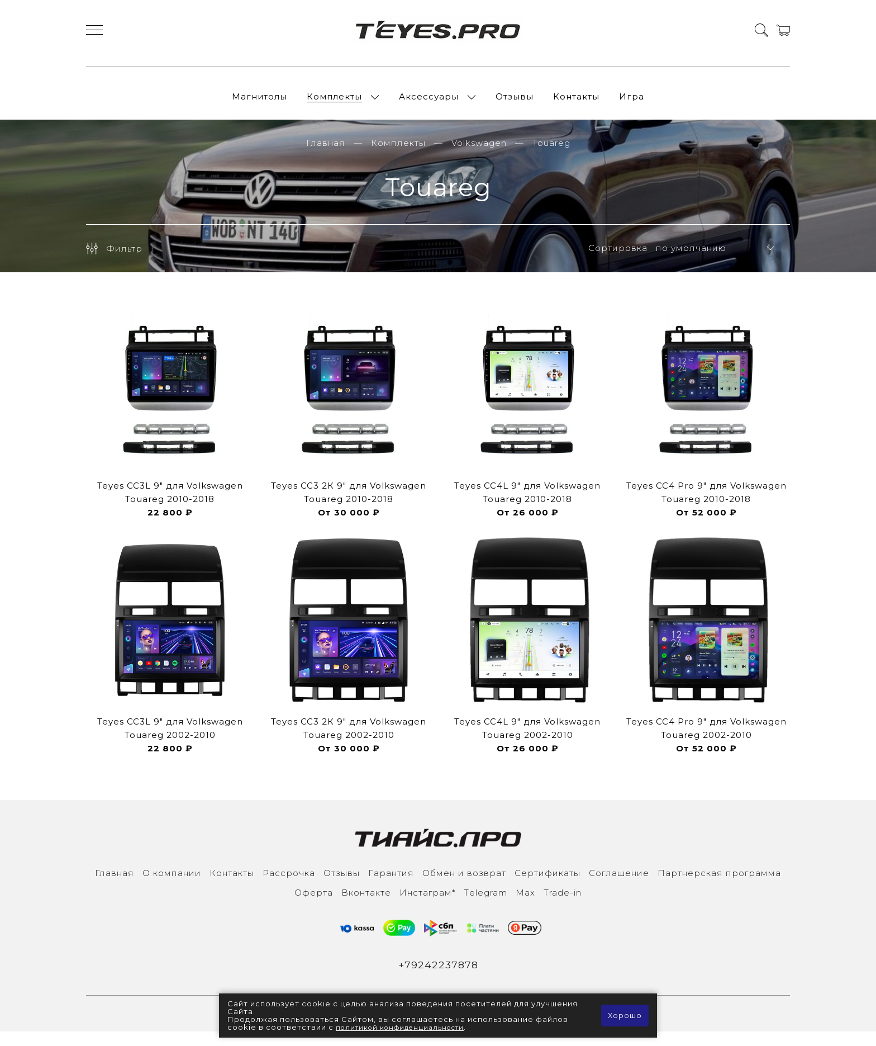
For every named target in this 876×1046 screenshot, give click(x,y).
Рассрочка (289, 886)
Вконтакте (366, 905)
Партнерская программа (719, 886)
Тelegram (485, 905)
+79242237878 (438, 978)
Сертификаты (547, 886)
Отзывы (515, 103)
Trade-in (563, 905)
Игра (631, 103)
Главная (325, 155)
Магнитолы (259, 103)
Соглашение (619, 886)
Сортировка (618, 261)
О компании (171, 886)
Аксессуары (429, 103)
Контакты (576, 103)
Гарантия (391, 886)
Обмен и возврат (464, 886)
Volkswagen (479, 155)
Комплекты (334, 103)
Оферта (313, 905)
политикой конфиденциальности (405, 1027)
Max (525, 905)
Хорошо (624, 1015)
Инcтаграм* (427, 905)
